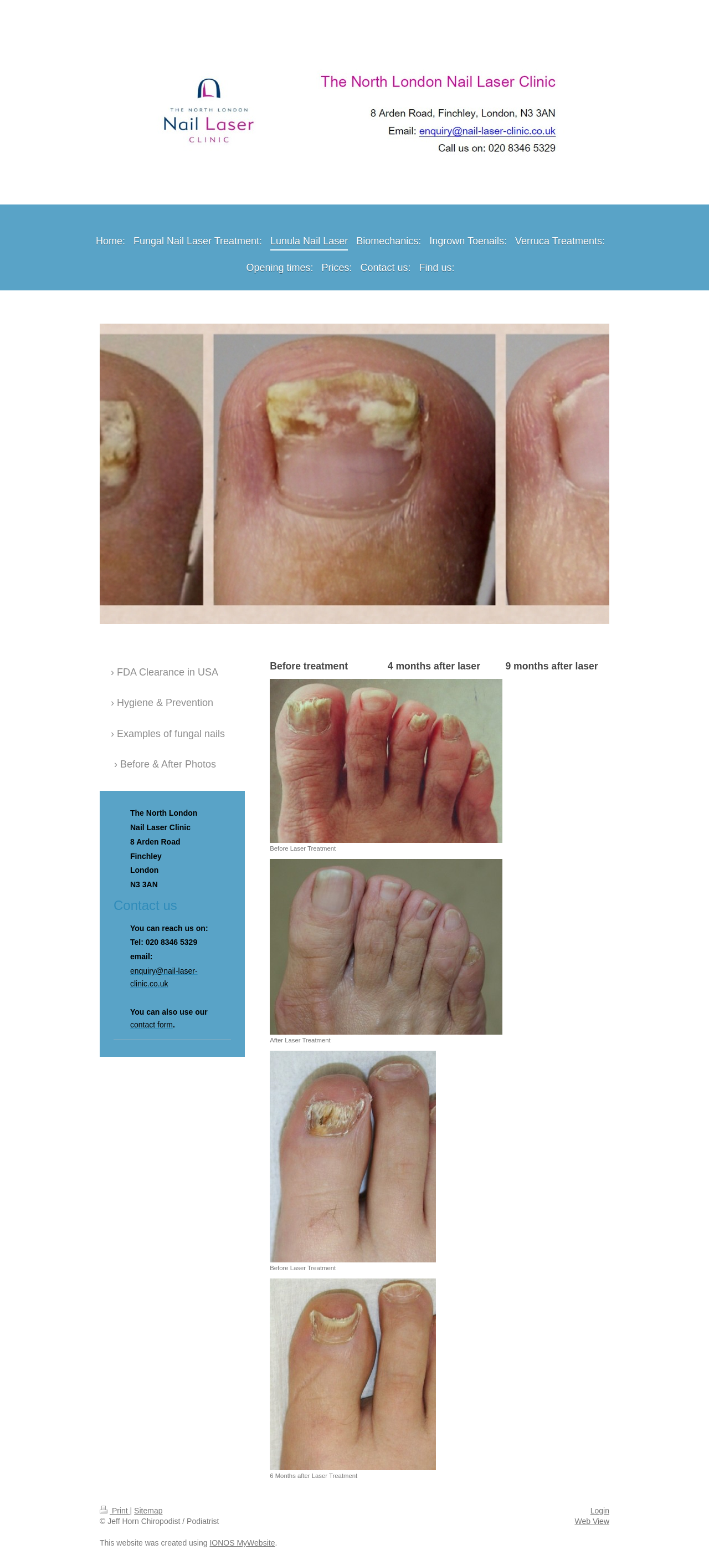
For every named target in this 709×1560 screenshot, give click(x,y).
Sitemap (148, 1510)
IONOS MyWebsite (242, 1542)
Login (599, 1510)
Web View (591, 1521)
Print (115, 1510)
